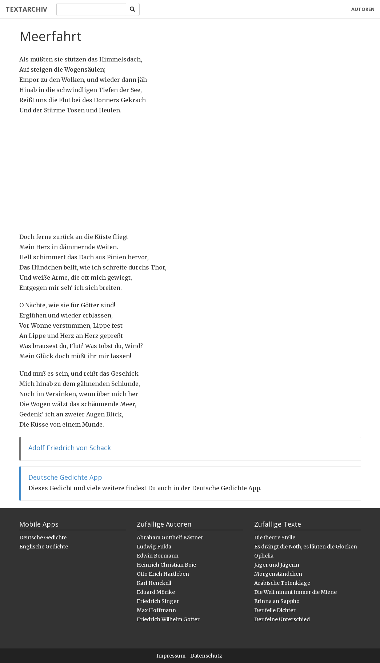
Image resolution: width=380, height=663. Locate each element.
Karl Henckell (154, 583)
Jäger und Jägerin (276, 565)
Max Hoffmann (156, 610)
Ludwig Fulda (154, 546)
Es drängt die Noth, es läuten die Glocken (305, 546)
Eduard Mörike (156, 592)
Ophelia (263, 555)
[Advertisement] (190, 173)
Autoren (363, 9)
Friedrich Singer (158, 601)
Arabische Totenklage (282, 583)
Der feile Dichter (275, 610)
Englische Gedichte (43, 546)
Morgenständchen (278, 574)
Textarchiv (26, 9)
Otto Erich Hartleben (163, 574)
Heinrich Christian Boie (166, 565)
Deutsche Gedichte (43, 537)
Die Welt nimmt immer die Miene (295, 592)
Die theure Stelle (274, 537)
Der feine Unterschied (282, 619)
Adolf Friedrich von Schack (69, 447)
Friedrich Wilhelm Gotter (168, 619)
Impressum (170, 655)
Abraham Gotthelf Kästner (170, 537)
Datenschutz (206, 655)
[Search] (91, 9)
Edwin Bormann (158, 555)
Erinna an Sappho (277, 601)
